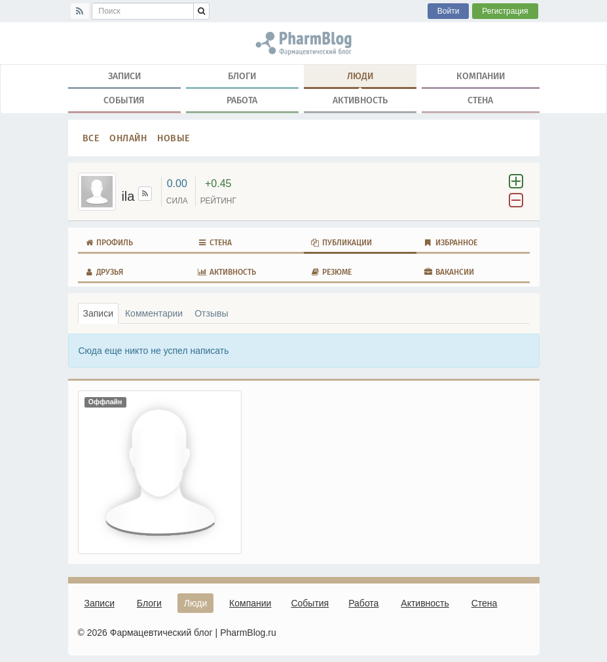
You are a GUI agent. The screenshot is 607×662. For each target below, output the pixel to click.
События (124, 100)
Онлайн (128, 138)
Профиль (109, 242)
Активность (360, 100)
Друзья (104, 272)
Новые (173, 138)
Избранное (450, 242)
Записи (124, 76)
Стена (480, 100)
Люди (360, 79)
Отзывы (211, 313)
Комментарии (154, 313)
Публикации (341, 242)
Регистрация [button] (505, 11)
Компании (480, 76)
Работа (242, 100)
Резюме (331, 272)
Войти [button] (448, 11)
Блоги (242, 76)
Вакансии (448, 272)
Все (91, 138)
